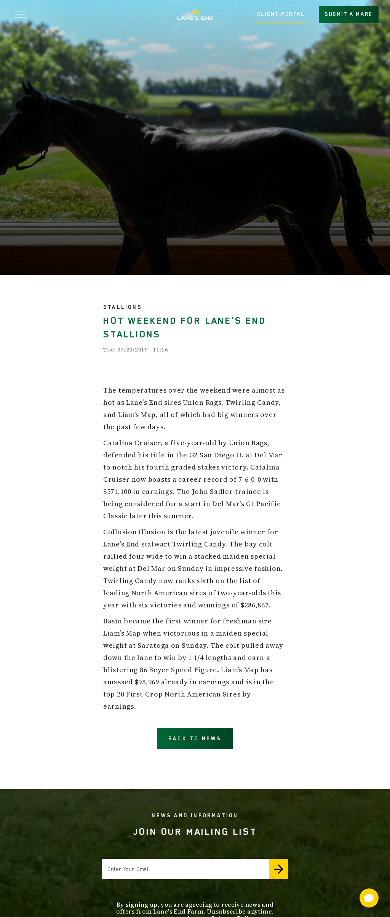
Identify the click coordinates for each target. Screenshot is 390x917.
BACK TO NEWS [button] (194, 738)
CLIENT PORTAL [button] (281, 14)
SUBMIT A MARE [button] (348, 14)
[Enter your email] (185, 869)
